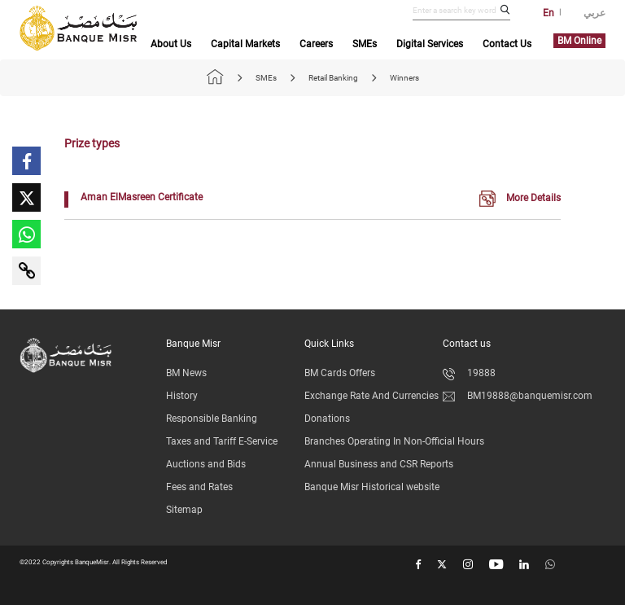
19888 (469, 373)
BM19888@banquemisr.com (517, 395)
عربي (594, 13)
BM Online (579, 40)
